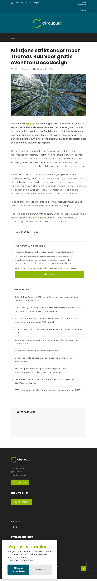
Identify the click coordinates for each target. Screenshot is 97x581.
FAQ (15, 529)
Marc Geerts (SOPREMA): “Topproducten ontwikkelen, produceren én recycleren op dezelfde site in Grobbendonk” (48, 312)
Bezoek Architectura (81, 3)
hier (37, 220)
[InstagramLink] (85, 10)
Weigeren (41, 569)
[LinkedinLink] (82, 10)
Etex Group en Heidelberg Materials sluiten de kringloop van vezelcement (43, 362)
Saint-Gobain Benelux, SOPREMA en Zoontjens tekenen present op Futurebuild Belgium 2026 (46, 301)
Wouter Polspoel (23, 71)
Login (36, 3)
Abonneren (49, 276)
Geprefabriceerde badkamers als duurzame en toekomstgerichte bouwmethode (47, 344)
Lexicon (16, 523)
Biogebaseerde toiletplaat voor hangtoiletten (36, 353)
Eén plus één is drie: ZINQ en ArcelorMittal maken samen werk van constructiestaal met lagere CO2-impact (46, 322)
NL (26, 3)
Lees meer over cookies (20, 560)
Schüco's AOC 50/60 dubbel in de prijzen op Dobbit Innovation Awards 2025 (48, 333)
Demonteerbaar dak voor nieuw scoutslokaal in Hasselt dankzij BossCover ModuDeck (45, 383)
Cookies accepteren (18, 570)
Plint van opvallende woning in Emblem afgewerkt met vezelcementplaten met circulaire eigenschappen (41, 372)
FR (31, 3)
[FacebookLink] (80, 10)
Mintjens (30, 126)
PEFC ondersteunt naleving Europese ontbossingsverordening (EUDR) (48, 392)
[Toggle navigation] (13, 39)
